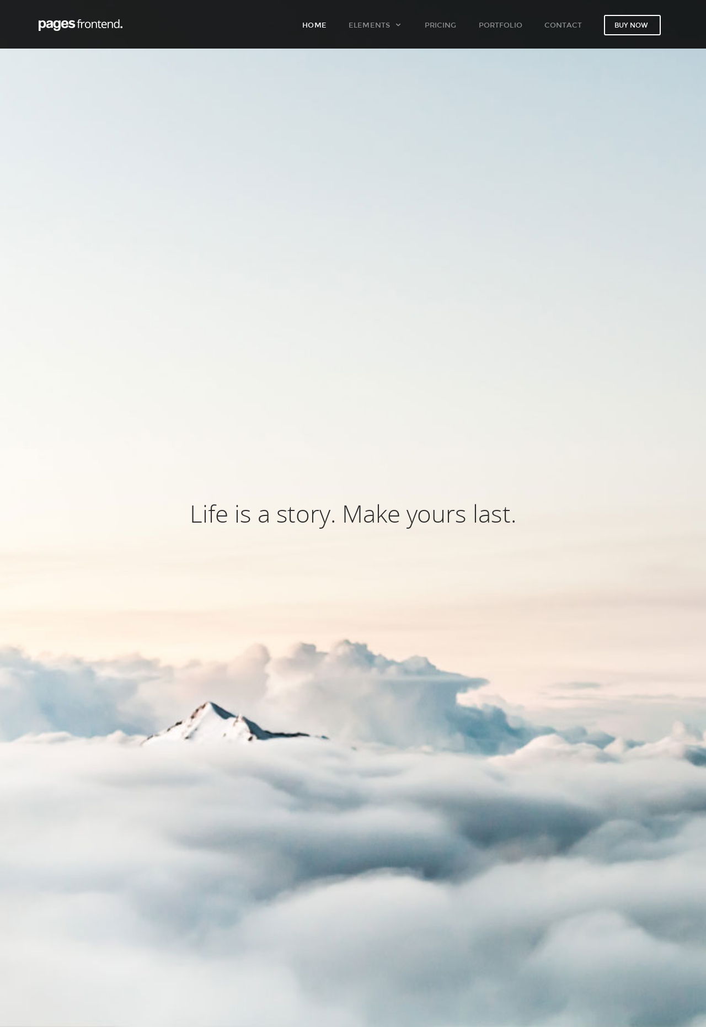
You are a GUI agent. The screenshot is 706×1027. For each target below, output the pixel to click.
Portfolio (500, 24)
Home (314, 24)
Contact (563, 24)
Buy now (631, 25)
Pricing (441, 24)
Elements (375, 24)
